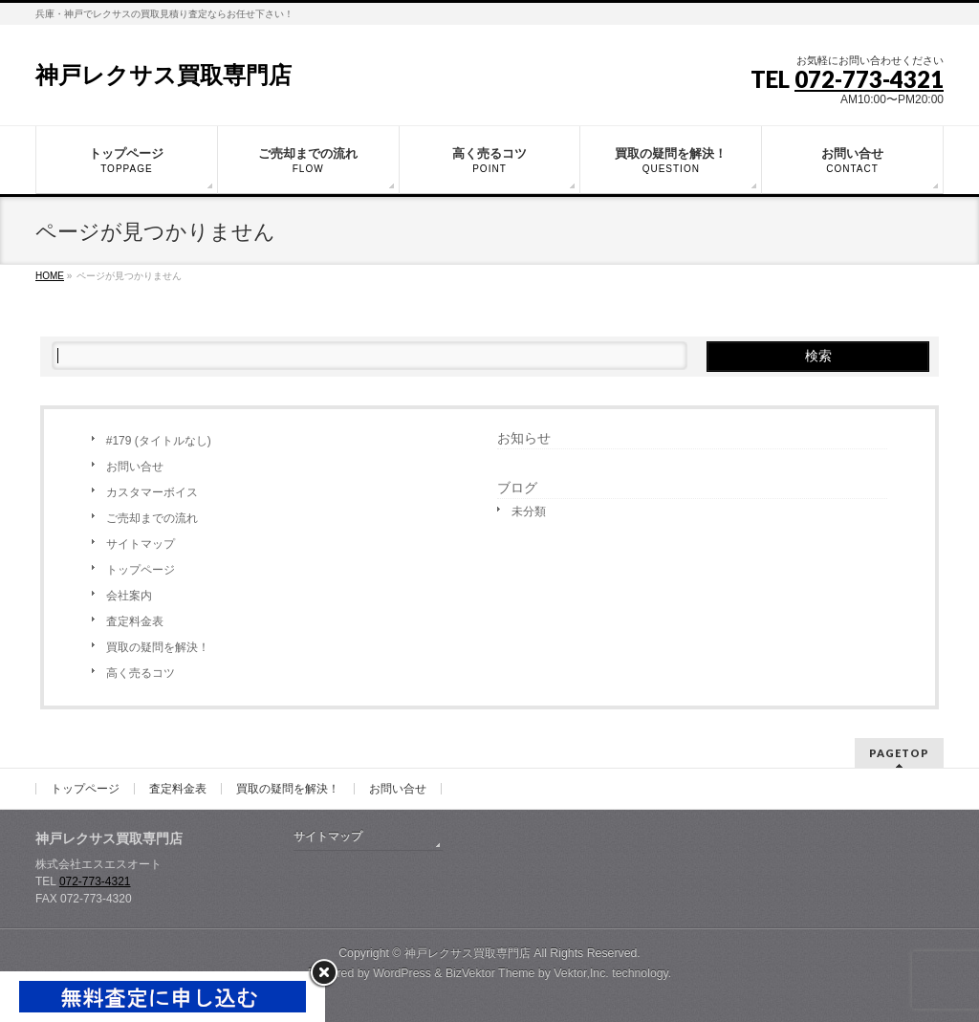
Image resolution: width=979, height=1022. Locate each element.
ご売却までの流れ (152, 518)
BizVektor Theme (490, 973)
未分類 (528, 511)
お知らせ (524, 438)
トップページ (140, 569)
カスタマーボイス (152, 492)
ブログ (517, 487)
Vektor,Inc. (581, 973)
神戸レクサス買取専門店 (163, 75)
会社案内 (129, 595)
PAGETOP (899, 753)
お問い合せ (134, 466)
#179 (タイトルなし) (158, 440)
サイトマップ (140, 544)
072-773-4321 (869, 79)
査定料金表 (134, 621)
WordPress (402, 973)
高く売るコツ (140, 673)
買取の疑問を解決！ (157, 647)
